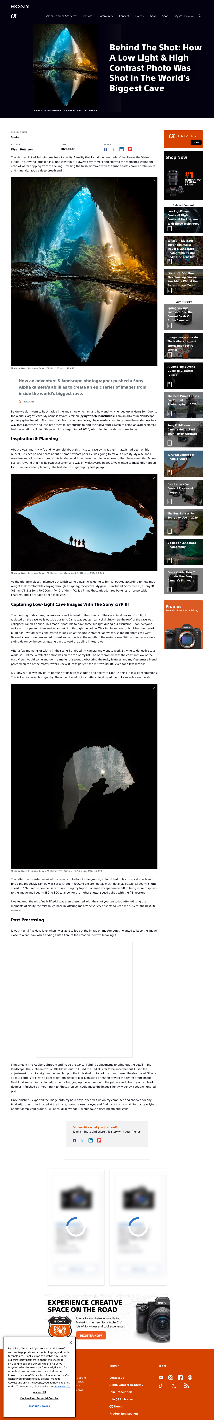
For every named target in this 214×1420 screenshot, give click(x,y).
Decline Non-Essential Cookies (39, 1398)
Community (106, 16)
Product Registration (123, 1413)
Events (139, 16)
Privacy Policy (62, 1386)
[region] (39, 1377)
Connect (124, 16)
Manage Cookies (39, 1405)
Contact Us (116, 1377)
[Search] (200, 16)
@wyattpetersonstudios (97, 416)
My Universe (184, 16)
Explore (87, 16)
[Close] (70, 1342)
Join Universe (121, 1399)
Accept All (39, 1392)
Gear (153, 16)
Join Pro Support (120, 1392)
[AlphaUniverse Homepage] (14, 16)
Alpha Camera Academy (61, 16)
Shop (165, 16)
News (115, 1406)
